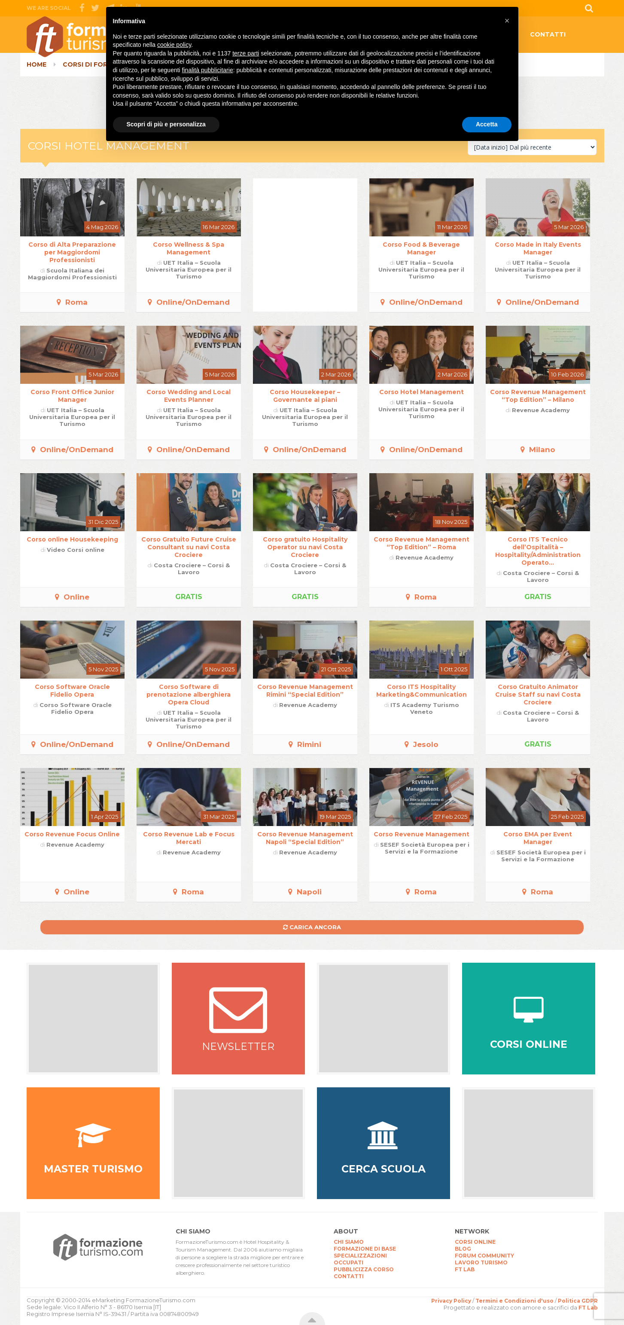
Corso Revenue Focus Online (72, 834)
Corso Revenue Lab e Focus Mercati (188, 838)
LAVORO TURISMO (481, 1262)
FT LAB (465, 1269)
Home (36, 64)
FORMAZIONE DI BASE (365, 1248)
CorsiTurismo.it (95, 36)
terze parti (245, 53)
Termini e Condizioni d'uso (514, 1300)
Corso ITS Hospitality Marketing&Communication (421, 690)
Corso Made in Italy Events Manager (538, 248)
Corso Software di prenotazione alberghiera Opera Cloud (188, 694)
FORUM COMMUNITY (484, 1255)
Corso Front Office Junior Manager (72, 396)
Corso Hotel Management (421, 392)
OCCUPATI (348, 1262)
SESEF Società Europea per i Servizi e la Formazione (424, 848)
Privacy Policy (451, 1300)
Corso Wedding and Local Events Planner (188, 396)
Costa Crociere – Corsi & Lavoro (192, 568)
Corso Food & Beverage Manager (421, 248)
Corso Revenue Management (421, 834)
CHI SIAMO (349, 1242)
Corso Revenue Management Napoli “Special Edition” (305, 838)
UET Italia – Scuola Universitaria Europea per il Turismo (188, 269)
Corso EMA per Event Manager (537, 838)
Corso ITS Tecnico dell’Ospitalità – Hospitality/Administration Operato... (538, 551)
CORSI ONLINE (475, 1242)
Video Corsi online (75, 549)
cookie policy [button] (174, 44)
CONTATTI (548, 34)
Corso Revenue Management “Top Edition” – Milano (538, 396)
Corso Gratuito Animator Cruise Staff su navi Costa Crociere (538, 694)
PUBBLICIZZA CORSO (364, 1269)
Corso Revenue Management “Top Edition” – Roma (421, 543)
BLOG (463, 1248)
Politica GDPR (578, 1300)
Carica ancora (312, 927)
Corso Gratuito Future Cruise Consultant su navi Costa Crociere (188, 547)
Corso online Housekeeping (72, 539)
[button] (507, 21)
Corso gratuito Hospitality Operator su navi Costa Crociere (305, 547)
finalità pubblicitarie (207, 70)
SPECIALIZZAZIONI (360, 1255)
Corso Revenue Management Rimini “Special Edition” (305, 690)
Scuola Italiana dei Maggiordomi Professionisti (72, 274)
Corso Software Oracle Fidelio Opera (72, 690)
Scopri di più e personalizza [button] (166, 124)
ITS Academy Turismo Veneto (424, 708)
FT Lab (588, 1307)
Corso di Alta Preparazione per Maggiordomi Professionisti (72, 252)
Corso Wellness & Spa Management (188, 248)
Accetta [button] (487, 124)
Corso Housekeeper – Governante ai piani (305, 396)
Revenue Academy (541, 410)
